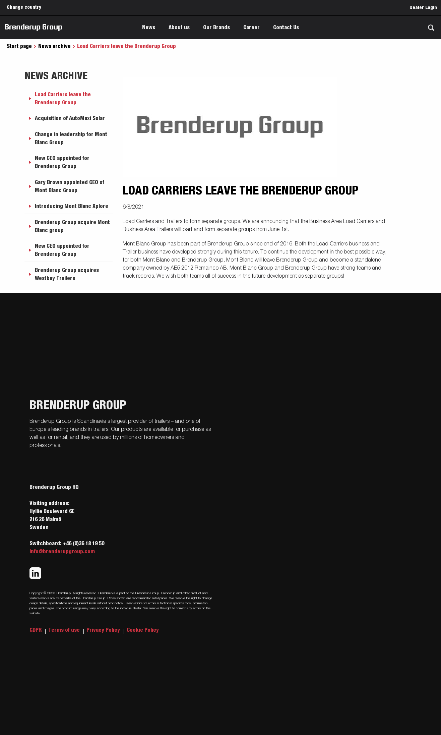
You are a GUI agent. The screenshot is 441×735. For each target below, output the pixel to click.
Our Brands (216, 27)
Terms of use (64, 630)
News (148, 27)
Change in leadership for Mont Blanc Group (71, 138)
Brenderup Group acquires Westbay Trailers (67, 274)
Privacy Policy (103, 630)
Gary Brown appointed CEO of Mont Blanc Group (69, 186)
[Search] (431, 27)
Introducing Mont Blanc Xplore (71, 206)
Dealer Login (423, 7)
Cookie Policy (143, 630)
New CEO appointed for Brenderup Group (62, 162)
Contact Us (286, 27)
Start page (19, 46)
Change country (24, 7)
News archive (54, 46)
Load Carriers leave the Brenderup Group (63, 98)
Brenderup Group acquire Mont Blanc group (72, 226)
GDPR (36, 630)
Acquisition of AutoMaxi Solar (70, 118)
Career (251, 27)
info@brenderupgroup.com (62, 551)
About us (179, 27)
